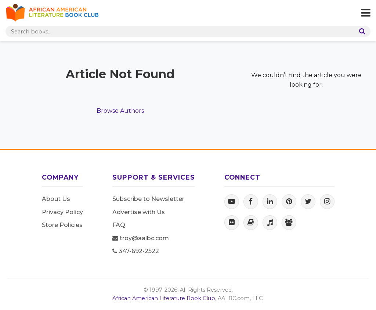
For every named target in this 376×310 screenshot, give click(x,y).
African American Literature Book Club (163, 298)
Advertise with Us (138, 212)
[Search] (360, 31)
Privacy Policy (62, 212)
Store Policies (62, 224)
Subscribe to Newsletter (148, 198)
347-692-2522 (135, 251)
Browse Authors (120, 110)
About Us (56, 198)
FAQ (118, 224)
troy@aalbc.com (140, 238)
